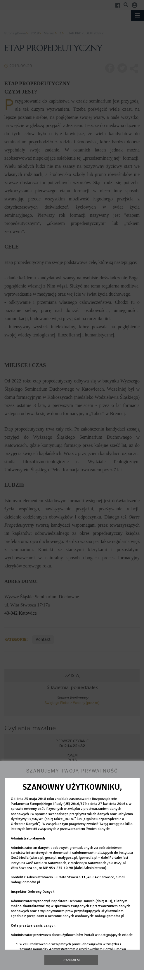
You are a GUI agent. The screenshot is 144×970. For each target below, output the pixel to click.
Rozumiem (71, 960)
